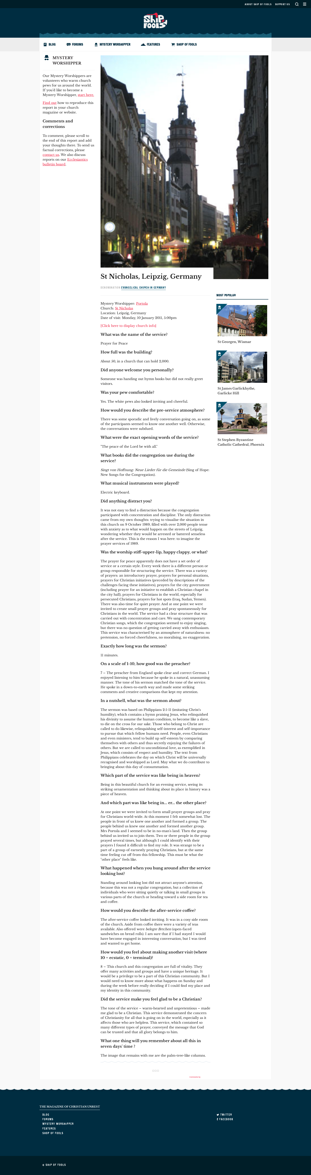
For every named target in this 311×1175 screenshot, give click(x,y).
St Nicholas (124, 308)
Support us (282, 4)
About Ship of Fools (258, 4)
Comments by (199, 1077)
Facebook (225, 1119)
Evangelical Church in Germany (143, 288)
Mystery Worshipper (115, 44)
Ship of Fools (155, 20)
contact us (51, 155)
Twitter (224, 1114)
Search (296, 4)
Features (153, 44)
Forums (77, 44)
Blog (52, 44)
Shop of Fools (187, 44)
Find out (50, 103)
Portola (142, 303)
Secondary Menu (304, 4)
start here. (86, 95)
